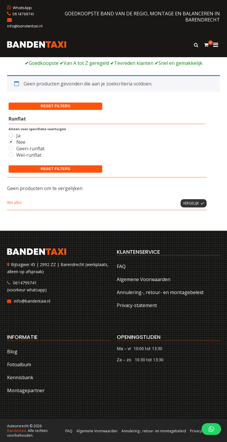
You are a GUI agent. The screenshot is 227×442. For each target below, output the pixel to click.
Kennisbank (20, 377)
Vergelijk (191, 203)
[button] (211, 429)
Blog (12, 351)
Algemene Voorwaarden (143, 279)
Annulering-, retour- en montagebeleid (160, 292)
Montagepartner (26, 390)
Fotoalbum (19, 364)
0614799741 (25, 283)
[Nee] (11, 141)
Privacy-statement (137, 305)
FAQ (121, 266)
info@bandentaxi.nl (32, 301)
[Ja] (11, 135)
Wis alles (14, 202)
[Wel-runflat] (11, 154)
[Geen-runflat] (11, 148)
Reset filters (55, 106)
